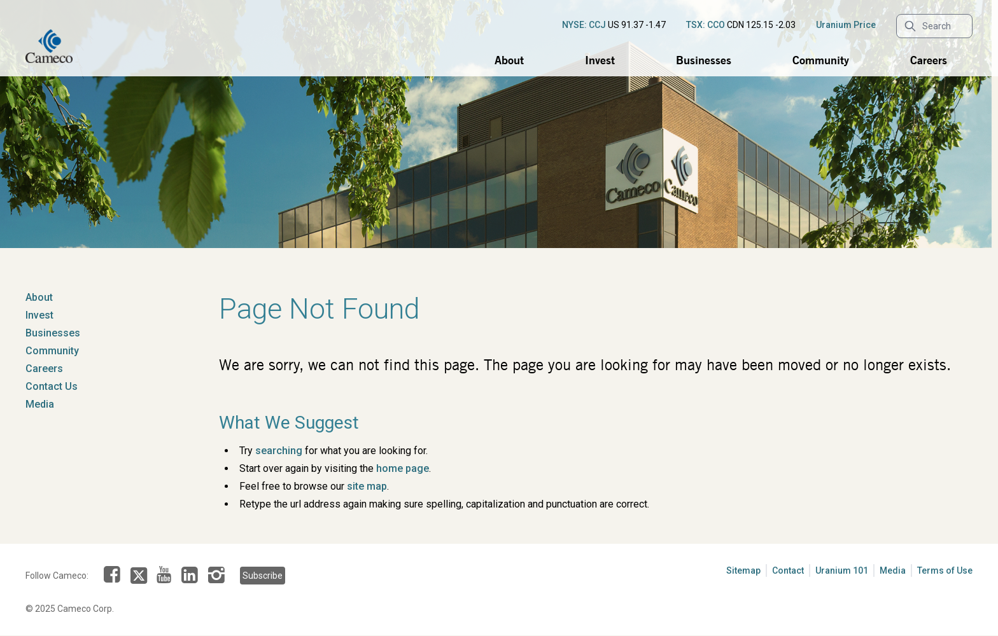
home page (402, 468)
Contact (788, 570)
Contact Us (51, 386)
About (509, 60)
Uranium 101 (841, 570)
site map (367, 486)
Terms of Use (945, 570)
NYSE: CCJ (584, 25)
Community (820, 60)
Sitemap (743, 570)
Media (39, 404)
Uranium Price (846, 25)
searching (278, 451)
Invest (600, 60)
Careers (928, 60)
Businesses (703, 60)
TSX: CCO (705, 25)
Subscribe (262, 575)
